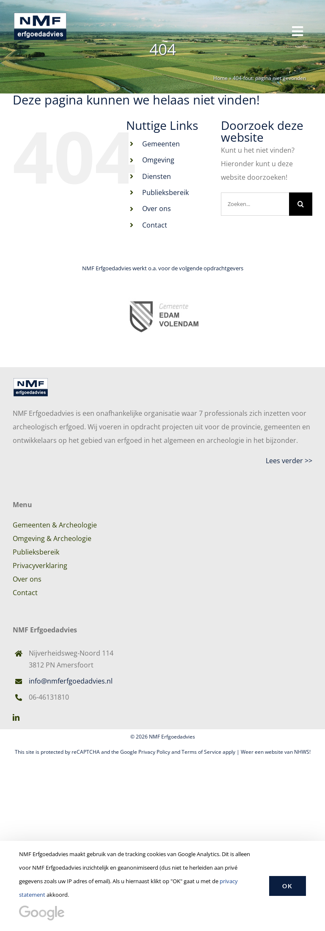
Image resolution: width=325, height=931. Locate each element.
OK (287, 886)
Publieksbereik (165, 192)
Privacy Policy (154, 751)
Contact (154, 225)
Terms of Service (201, 751)
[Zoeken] (300, 204)
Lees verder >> (289, 460)
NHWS (301, 751)
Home (220, 78)
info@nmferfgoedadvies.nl (71, 681)
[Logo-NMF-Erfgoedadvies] (40, 11)
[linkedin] (16, 717)
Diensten (156, 176)
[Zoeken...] (255, 204)
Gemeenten (161, 143)
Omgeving (158, 160)
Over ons (156, 208)
